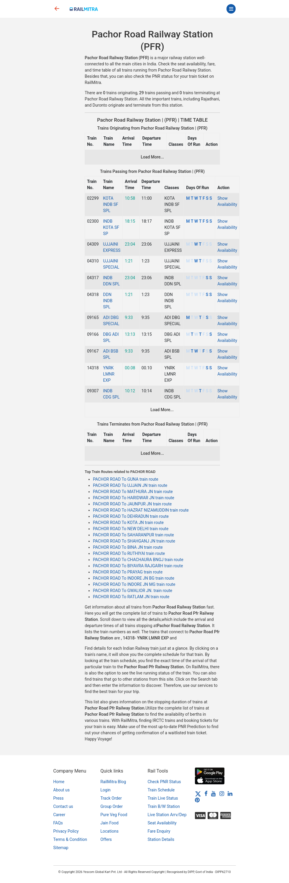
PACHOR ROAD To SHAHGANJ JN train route (134, 541)
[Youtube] (213, 793)
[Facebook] (206, 793)
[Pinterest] (197, 800)
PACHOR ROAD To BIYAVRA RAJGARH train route (138, 565)
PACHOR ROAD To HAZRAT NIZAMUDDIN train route (141, 510)
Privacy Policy (66, 831)
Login (106, 790)
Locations (110, 831)
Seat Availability (162, 823)
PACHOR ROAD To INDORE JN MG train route (134, 584)
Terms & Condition (70, 839)
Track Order (111, 798)
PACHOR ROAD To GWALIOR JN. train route (132, 590)
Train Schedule (161, 790)
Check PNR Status (164, 781)
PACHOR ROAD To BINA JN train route (128, 547)
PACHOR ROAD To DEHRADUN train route (131, 516)
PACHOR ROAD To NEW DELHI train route (130, 528)
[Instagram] (221, 793)
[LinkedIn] (230, 793)
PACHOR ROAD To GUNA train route (125, 479)
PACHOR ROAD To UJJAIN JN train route (130, 485)
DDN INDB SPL (108, 300)
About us (61, 790)
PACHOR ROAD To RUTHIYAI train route (129, 553)
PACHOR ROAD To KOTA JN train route (128, 522)
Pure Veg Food (114, 814)
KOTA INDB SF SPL (110, 204)
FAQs (58, 823)
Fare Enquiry (159, 831)
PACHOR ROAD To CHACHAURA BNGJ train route (138, 559)
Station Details (161, 839)
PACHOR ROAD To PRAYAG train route (127, 572)
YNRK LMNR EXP (108, 374)
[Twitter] (198, 793)
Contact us (63, 806)
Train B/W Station (164, 806)
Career (59, 814)
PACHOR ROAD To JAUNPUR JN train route (132, 504)
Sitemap (60, 847)
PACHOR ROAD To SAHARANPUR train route (133, 535)
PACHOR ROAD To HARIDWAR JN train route (133, 497)
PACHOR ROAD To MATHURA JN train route (133, 491)
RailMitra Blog (113, 781)
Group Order (112, 806)
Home (59, 781)
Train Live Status (163, 798)
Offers (106, 839)
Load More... (152, 157)
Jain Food (110, 823)
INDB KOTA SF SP (111, 227)
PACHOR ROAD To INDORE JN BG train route (133, 578)
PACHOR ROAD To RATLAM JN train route (131, 596)
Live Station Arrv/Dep (167, 814)
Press (58, 798)
